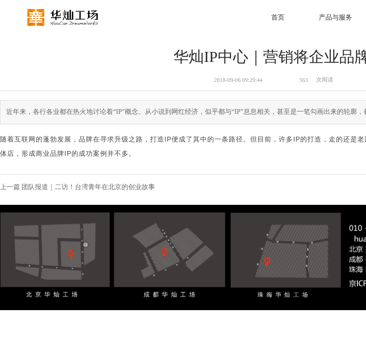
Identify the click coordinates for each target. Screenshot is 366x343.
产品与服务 (335, 17)
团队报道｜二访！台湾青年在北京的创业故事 (88, 187)
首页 (278, 17)
